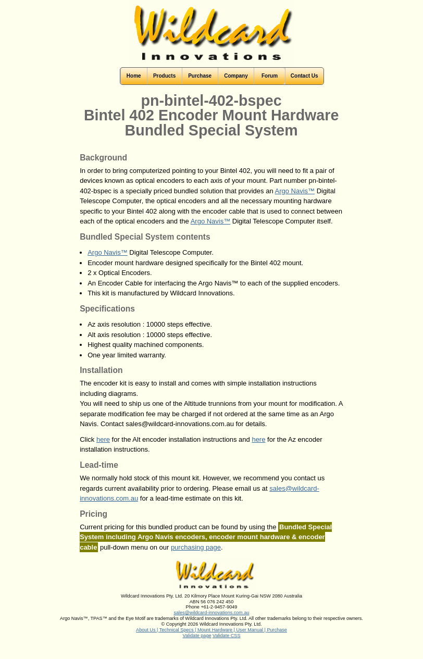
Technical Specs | (178, 629)
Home (134, 76)
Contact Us (304, 76)
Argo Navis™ (295, 191)
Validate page (197, 635)
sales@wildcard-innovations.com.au (211, 612)
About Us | (147, 629)
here (103, 439)
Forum (270, 76)
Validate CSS (226, 635)
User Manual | (252, 629)
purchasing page (196, 547)
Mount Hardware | (217, 629)
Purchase (277, 629)
